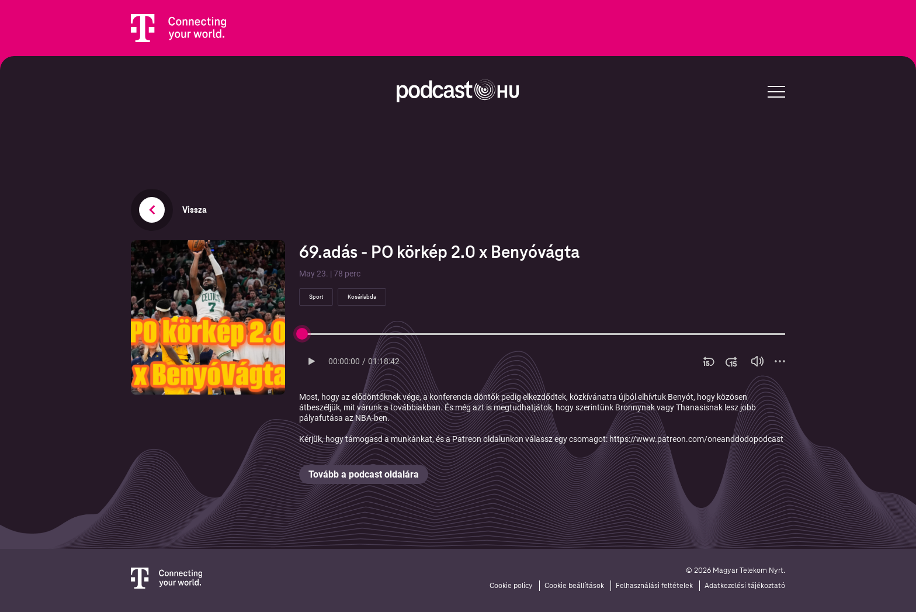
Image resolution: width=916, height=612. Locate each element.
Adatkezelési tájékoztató (745, 585)
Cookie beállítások (574, 585)
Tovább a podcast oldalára (363, 474)
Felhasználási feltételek (654, 585)
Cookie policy (511, 585)
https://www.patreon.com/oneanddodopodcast (696, 439)
